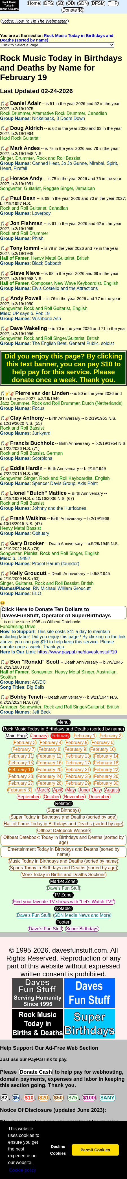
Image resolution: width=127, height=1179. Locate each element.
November (74, 796)
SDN (83, 3)
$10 (29, 1098)
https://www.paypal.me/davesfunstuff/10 (77, 651)
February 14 (106, 756)
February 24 (49, 776)
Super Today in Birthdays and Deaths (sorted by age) (63, 817)
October (52, 796)
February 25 (77, 776)
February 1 (84, 735)
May (70, 790)
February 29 (77, 783)
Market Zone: (63, 881)
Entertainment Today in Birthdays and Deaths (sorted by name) (63, 852)
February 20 (49, 769)
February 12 (49, 756)
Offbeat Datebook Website (63, 830)
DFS (48, 3)
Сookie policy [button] (22, 1170)
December (99, 796)
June (84, 790)
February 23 (21, 776)
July (97, 790)
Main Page (16, 735)
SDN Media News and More (82, 915)
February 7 (23, 749)
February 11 (21, 756)
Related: (63, 803)
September (28, 796)
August (112, 790)
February (60, 735)
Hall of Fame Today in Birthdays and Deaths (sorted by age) (63, 823)
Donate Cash (35, 1072)
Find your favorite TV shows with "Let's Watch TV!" (63, 901)
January (39, 735)
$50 (58, 1098)
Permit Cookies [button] (95, 1150)
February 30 (106, 783)
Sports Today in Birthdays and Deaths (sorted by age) (63, 867)
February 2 (110, 735)
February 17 (77, 762)
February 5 (76, 742)
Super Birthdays (63, 810)
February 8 (49, 749)
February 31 (20, 790)
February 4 (50, 742)
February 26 (106, 776)
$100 (89, 1098)
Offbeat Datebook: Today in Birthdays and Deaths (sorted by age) (63, 840)
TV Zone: (63, 895)
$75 (72, 1098)
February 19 (21, 769)
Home (34, 3)
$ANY (107, 1098)
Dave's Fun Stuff (63, 888)
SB (60, 3)
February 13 (77, 756)
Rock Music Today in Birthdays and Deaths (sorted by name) (63, 729)
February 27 (21, 783)
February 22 (106, 769)
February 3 (25, 742)
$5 (16, 1098)
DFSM (98, 3)
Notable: (63, 908)
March (42, 790)
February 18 (106, 762)
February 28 (49, 783)
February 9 (75, 749)
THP (113, 3)
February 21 (77, 769)
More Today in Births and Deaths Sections (63, 874)
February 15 (21, 762)
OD (70, 3)
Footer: (63, 922)
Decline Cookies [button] (58, 1150)
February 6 (102, 742)
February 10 (102, 749)
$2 (4, 1098)
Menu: (63, 722)
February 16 (49, 762)
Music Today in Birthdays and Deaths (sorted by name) (63, 861)
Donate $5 (72, 10)
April (57, 790)
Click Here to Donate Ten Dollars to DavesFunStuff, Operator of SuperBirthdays (56, 612)
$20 (43, 1098)
